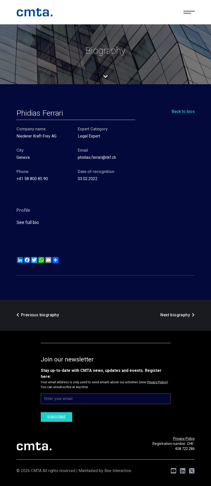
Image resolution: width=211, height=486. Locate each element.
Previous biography (37, 315)
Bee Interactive (117, 470)
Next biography (177, 315)
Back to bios (183, 111)
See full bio (27, 222)
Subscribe (56, 417)
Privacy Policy (157, 382)
